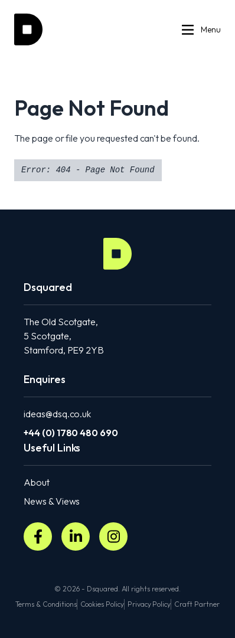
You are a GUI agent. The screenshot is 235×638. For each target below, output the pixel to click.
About (37, 482)
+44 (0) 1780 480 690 (71, 433)
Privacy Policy (149, 604)
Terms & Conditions (45, 604)
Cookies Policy (102, 604)
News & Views (52, 501)
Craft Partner (196, 604)
